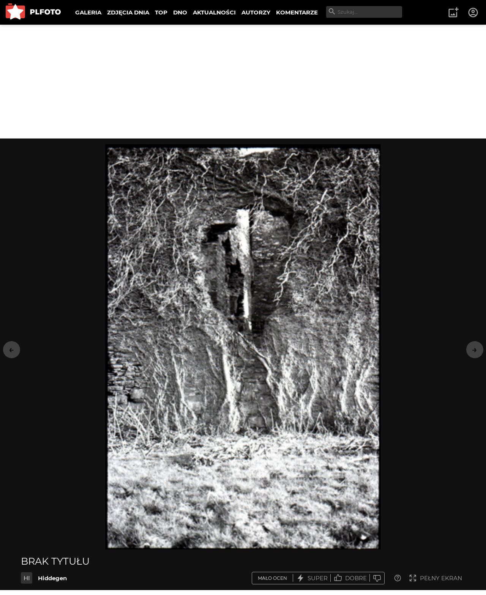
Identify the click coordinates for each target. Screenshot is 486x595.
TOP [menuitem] (161, 12)
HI (27, 578)
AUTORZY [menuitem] (255, 12)
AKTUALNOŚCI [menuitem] (214, 12)
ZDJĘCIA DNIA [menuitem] (128, 12)
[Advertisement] (243, 81)
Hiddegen (52, 578)
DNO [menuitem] (180, 12)
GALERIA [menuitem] (88, 12)
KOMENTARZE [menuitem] (297, 12)
